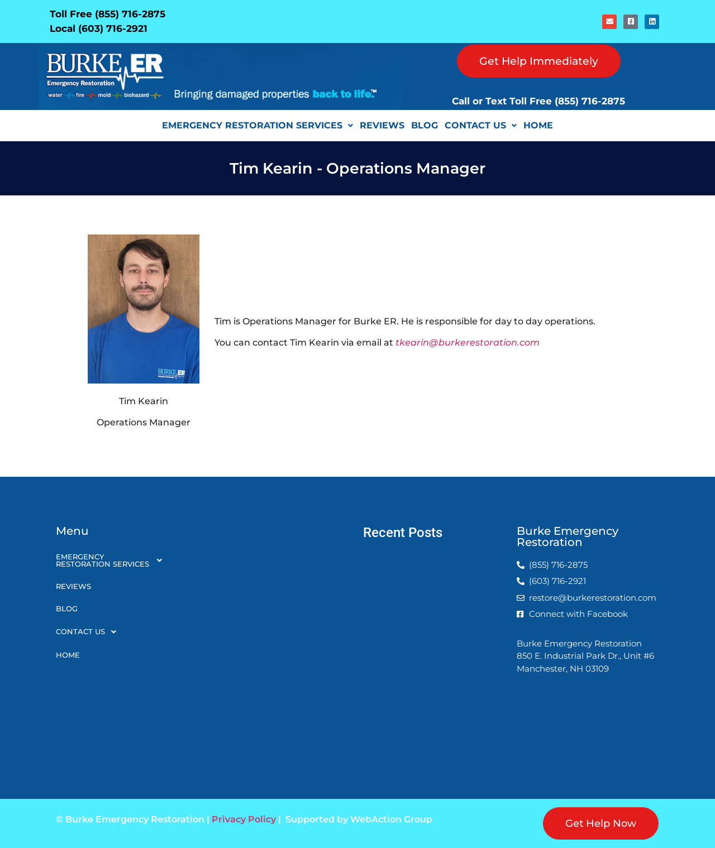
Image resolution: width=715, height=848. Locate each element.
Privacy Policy (244, 819)
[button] (257, 125)
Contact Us (481, 125)
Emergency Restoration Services (257, 125)
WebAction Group (391, 819)
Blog (424, 125)
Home (538, 125)
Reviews (382, 125)
